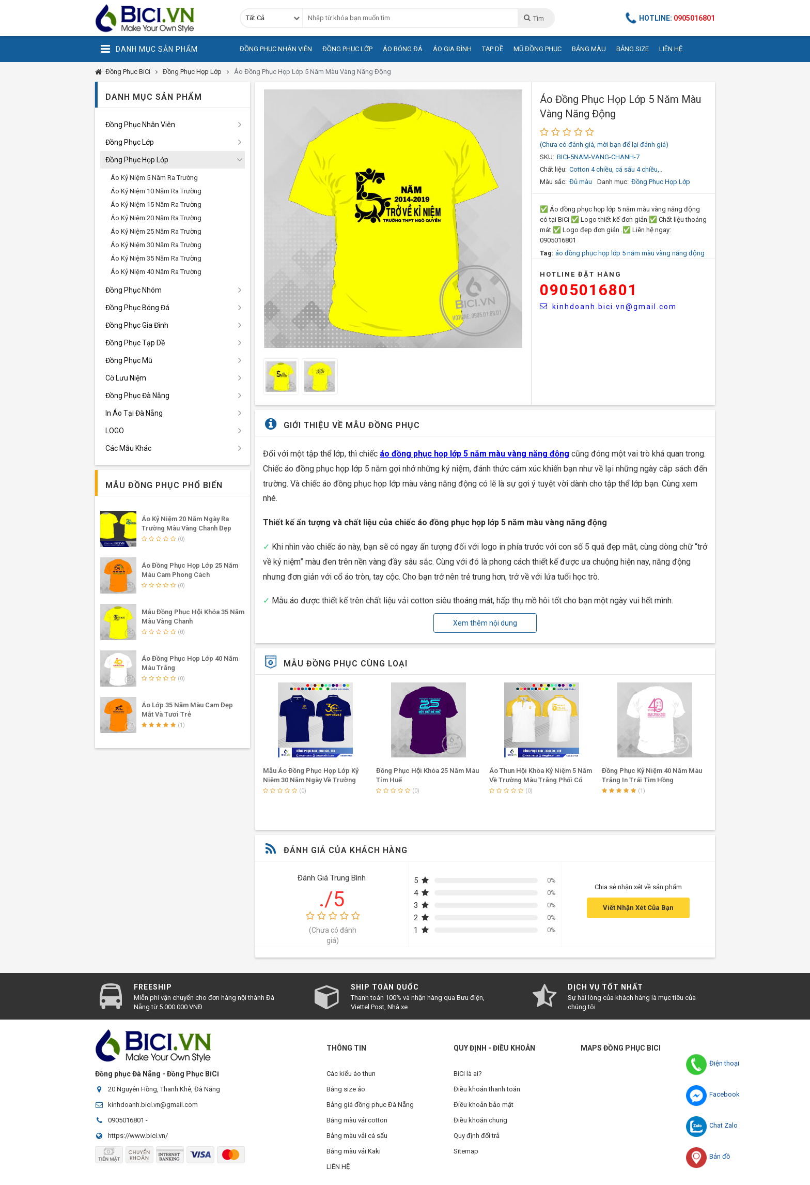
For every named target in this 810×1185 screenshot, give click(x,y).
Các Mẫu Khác (128, 448)
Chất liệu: (553, 169)
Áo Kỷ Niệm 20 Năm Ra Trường (156, 218)
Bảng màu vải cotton (356, 1120)
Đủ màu (580, 182)
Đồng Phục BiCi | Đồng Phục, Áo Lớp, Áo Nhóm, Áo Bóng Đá (159, 18)
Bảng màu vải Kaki (353, 1151)
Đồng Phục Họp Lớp (192, 71)
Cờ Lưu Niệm (125, 378)
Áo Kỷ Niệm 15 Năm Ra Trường (156, 204)
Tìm (533, 18)
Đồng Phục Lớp (347, 49)
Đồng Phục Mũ (128, 360)
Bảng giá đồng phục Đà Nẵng (370, 1104)
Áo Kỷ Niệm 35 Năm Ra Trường (156, 258)
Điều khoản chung (480, 1120)
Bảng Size (632, 49)
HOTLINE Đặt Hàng (580, 274)
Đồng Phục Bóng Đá (137, 307)
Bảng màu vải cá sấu (356, 1136)
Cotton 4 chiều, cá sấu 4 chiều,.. (615, 169)
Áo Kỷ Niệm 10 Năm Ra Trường (156, 191)
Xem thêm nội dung (485, 623)
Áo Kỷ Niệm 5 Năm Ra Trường (154, 177)
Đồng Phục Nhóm (133, 290)
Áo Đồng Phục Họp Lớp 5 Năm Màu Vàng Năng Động (312, 71)
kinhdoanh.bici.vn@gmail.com (608, 306)
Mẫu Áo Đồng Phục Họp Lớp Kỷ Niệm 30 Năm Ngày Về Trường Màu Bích (311, 780)
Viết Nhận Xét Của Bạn (638, 907)
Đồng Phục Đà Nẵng (137, 395)
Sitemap (466, 1151)
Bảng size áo (345, 1089)
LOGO (114, 431)
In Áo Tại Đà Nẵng (134, 413)
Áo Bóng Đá (403, 49)
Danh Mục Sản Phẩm (149, 49)
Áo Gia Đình (452, 49)
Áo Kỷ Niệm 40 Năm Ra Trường (156, 272)
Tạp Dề (492, 49)
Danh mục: (613, 182)
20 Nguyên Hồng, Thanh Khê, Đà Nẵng (164, 1089)
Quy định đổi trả (477, 1136)
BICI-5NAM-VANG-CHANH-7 (598, 157)
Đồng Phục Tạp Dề (135, 343)
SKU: (547, 157)
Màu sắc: (553, 182)
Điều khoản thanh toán (487, 1089)
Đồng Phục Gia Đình (136, 325)
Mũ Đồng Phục (537, 49)
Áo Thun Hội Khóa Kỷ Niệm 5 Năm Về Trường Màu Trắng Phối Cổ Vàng (540, 780)
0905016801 (589, 290)
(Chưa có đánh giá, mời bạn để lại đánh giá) (604, 144)
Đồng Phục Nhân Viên (276, 49)
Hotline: (670, 18)
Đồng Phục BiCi (127, 71)
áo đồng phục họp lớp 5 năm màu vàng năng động (630, 253)
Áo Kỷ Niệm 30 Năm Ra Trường (156, 245)
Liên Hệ (670, 49)
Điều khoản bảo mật (483, 1104)
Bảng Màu (589, 49)
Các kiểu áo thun (351, 1073)
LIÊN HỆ (338, 1167)
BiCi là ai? (468, 1073)
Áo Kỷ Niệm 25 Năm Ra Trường (156, 231)
